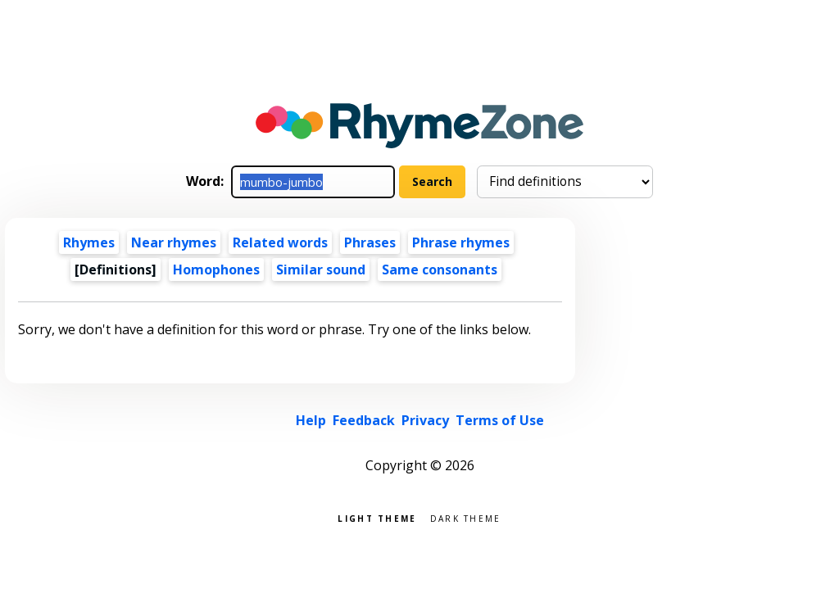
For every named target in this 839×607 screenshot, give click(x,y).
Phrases (370, 242)
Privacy (425, 420)
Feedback (364, 420)
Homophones (216, 269)
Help (311, 420)
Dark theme (465, 517)
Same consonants (439, 269)
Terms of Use (500, 420)
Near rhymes (173, 242)
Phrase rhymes (461, 242)
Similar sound (320, 269)
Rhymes (89, 242)
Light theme (377, 517)
